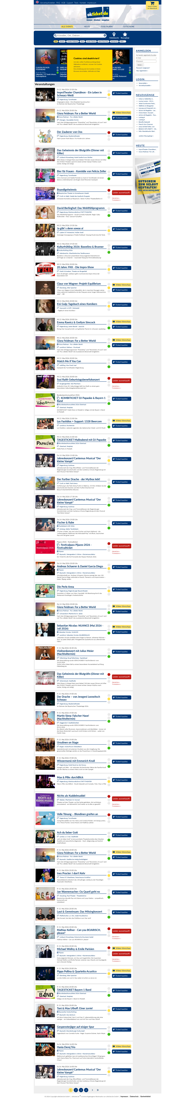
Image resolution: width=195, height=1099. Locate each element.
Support (70, 3)
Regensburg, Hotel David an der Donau (73, 765)
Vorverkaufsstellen (47, 3)
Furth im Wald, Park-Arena (68, 483)
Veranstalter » (143, 83)
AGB (63, 3)
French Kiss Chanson (146, 124)
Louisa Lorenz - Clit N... (146, 101)
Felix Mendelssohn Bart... (147, 131)
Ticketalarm (107, 26)
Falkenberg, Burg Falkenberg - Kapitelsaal (73, 658)
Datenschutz (134, 1096)
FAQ (58, 3)
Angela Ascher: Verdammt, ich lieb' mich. (116, 69)
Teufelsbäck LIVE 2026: (66, 526)
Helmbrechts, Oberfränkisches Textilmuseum (75, 253)
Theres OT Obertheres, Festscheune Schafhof (75, 877)
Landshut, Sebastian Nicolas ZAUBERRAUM (75, 635)
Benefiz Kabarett (144, 122)
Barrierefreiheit (145, 1096)
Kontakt (83, 3)
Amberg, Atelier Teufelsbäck (69, 529)
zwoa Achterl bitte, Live (146, 127)
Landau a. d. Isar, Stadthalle (69, 837)
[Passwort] (146, 61)
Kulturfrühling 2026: (65, 250)
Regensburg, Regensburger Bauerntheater (74, 591)
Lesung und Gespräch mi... (148, 108)
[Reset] (104, 35)
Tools (76, 3)
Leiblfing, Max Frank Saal (68, 365)
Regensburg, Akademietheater (70, 136)
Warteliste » (116, 198)
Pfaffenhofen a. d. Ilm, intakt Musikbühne (74, 916)
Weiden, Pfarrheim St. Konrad (70, 800)
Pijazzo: (60, 551)
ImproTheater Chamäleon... (148, 149)
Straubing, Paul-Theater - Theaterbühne (73, 896)
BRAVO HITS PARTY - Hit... (148, 129)
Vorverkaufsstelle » (145, 85)
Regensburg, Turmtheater (68, 99)
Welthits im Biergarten (146, 106)
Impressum (91, 3)
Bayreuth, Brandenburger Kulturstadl (72, 1031)
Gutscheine (128, 26)
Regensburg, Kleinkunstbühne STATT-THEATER (76, 212)
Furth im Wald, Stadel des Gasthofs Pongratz (75, 196)
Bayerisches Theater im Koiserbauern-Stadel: (73, 193)
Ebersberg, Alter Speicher (68, 288)
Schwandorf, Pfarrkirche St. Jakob (71, 614)
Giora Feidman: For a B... (147, 152)
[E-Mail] (146, 58)
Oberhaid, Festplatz (66, 407)
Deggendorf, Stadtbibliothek (69, 723)
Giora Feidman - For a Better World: (70, 117)
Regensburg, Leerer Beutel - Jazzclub (72, 326)
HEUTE (87, 26)
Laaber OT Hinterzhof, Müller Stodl (71, 232)
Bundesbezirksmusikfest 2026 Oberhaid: (71, 404)
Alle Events (67, 26)
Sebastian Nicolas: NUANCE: (67, 632)
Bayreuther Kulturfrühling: (67, 1012)
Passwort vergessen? (143, 68)
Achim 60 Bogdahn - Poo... (148, 115)
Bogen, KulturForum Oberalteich (71, 747)
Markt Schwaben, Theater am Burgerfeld (73, 271)
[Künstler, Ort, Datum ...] (80, 35)
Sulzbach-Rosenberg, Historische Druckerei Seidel (76, 937)
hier (98, 71)
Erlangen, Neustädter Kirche (69, 120)
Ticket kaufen (120, 93)
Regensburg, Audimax (67, 465)
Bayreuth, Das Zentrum (67, 1015)
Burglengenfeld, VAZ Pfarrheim (70, 384)
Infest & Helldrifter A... (146, 99)
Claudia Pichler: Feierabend (43, 68)
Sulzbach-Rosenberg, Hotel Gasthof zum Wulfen (76, 157)
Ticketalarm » (116, 200)
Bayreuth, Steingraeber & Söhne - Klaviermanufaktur (77, 554)
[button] (140, 64)
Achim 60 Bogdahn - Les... (147, 110)
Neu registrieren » (142, 71)
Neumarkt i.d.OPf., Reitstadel (69, 308)
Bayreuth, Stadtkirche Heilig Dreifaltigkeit (74, 859)
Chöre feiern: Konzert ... (147, 113)
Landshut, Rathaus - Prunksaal (70, 347)
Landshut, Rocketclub (67, 425)
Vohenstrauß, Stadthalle (68, 681)
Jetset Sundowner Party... (147, 103)
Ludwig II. (142, 117)
